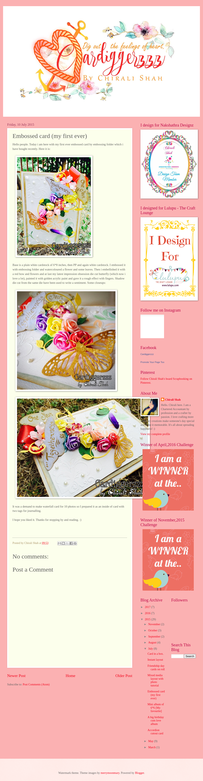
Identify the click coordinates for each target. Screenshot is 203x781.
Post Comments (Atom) (36, 684)
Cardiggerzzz (147, 354)
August (152, 642)
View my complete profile (155, 434)
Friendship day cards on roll (156, 667)
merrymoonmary (110, 772)
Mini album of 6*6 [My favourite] (155, 708)
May (151, 741)
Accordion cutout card (155, 732)
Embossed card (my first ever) (156, 695)
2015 (148, 619)
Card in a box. (155, 653)
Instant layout (155, 659)
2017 (148, 607)
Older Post (123, 676)
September (154, 636)
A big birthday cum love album (155, 721)
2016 (148, 613)
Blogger (139, 772)
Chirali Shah (173, 399)
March (152, 747)
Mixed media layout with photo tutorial (155, 680)
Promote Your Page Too (152, 362)
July (151, 648)
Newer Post (16, 676)
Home (70, 676)
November (154, 624)
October (153, 630)
